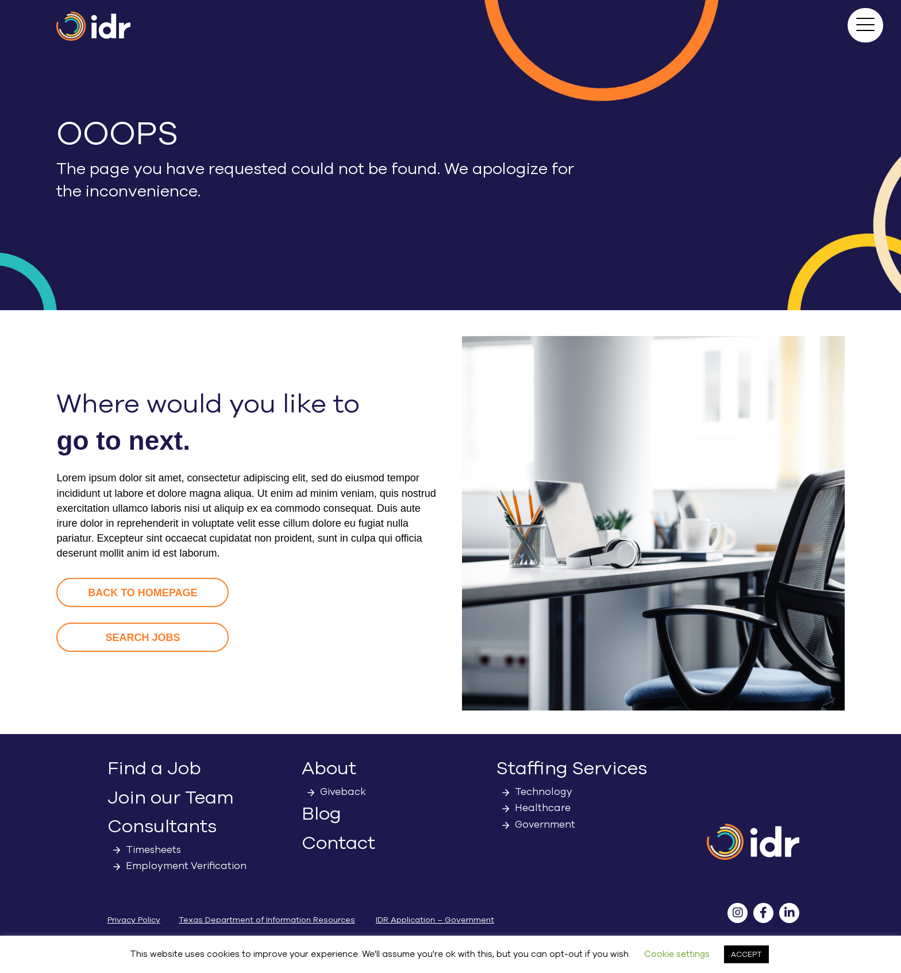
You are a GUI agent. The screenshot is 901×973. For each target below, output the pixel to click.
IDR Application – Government (435, 920)
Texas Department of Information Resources (267, 920)
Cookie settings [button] (677, 954)
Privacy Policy (133, 920)
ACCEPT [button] (746, 954)
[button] (865, 25)
